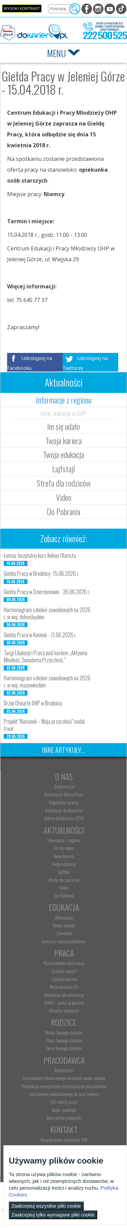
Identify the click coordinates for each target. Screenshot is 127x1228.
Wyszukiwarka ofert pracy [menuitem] (63, 963)
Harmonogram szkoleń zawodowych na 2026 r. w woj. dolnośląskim (47, 613)
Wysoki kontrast (22, 8)
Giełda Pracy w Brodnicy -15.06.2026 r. (41, 573)
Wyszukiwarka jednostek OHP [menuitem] (64, 1139)
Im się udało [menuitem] (63, 848)
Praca (64, 953)
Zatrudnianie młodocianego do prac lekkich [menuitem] (64, 1094)
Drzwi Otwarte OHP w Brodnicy (33, 703)
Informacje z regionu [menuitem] (64, 840)
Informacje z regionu (63, 400)
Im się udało (63, 426)
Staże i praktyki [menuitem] (63, 1110)
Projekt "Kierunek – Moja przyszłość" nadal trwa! (44, 725)
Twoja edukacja (63, 454)
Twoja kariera (63, 440)
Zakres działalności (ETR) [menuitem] (64, 818)
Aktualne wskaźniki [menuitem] (64, 1010)
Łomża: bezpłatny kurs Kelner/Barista (40, 555)
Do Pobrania (63, 511)
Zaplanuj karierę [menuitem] (64, 979)
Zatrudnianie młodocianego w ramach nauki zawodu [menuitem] (63, 1078)
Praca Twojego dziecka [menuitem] (64, 1040)
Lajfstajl (63, 468)
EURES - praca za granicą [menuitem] (64, 1002)
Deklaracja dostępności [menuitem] (64, 810)
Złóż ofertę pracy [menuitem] (63, 1101)
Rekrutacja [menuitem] (64, 917)
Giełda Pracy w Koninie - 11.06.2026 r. (40, 635)
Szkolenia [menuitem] (64, 933)
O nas (64, 776)
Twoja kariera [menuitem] (64, 856)
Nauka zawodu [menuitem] (63, 925)
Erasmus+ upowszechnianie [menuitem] (64, 941)
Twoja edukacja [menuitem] (64, 864)
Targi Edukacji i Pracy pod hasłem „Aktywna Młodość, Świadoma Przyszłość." (45, 656)
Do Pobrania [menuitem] (63, 895)
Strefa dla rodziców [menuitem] (63, 879)
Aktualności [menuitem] (64, 1070)
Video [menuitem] (63, 887)
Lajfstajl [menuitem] (64, 871)
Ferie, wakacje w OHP (63, 413)
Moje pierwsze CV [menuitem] (63, 986)
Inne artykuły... (63, 750)
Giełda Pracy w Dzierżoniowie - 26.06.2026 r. (47, 592)
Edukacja (64, 907)
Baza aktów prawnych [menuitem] (64, 1117)
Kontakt (64, 1129)
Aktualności (64, 830)
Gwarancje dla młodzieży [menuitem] (64, 994)
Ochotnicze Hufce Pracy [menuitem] (63, 794)
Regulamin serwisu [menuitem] (64, 802)
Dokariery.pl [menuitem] (64, 786)
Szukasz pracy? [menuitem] (64, 971)
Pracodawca (64, 1060)
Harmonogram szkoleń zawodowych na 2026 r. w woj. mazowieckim (47, 681)
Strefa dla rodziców (64, 483)
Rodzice (64, 1022)
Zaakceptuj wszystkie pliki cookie (46, 1206)
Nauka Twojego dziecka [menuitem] (63, 1032)
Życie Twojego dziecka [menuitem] (64, 1048)
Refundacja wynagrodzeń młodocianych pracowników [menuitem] (63, 1086)
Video (63, 497)
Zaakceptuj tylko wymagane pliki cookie (53, 1214)
